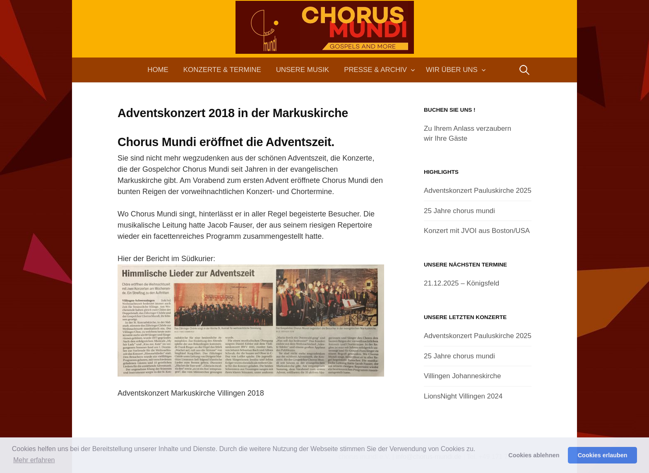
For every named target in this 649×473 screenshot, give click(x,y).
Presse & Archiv (375, 70)
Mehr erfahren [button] (34, 459)
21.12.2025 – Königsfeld (461, 283)
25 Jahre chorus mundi (459, 211)
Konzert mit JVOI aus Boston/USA (477, 231)
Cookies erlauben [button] (602, 455)
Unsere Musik (302, 70)
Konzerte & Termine (222, 70)
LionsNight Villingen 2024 (463, 396)
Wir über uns (452, 70)
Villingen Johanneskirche (462, 376)
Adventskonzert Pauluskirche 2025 (477, 190)
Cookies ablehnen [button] (533, 455)
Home (157, 70)
